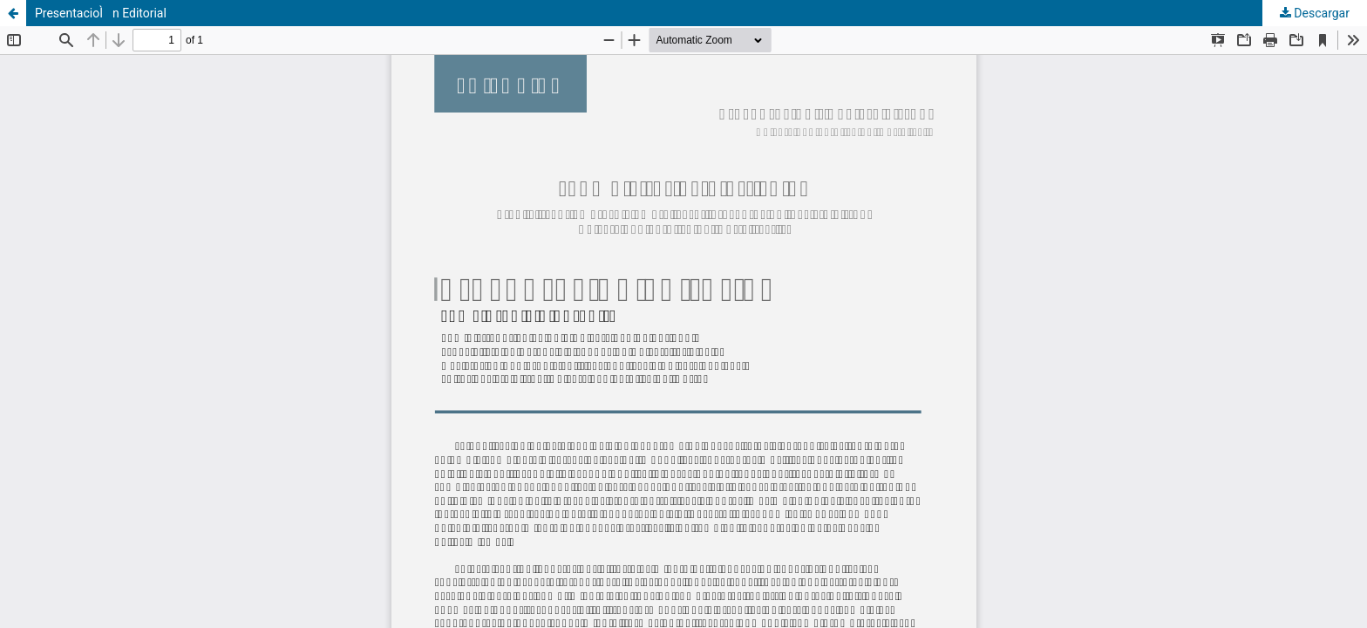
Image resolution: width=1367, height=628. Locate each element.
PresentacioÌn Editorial (101, 13)
